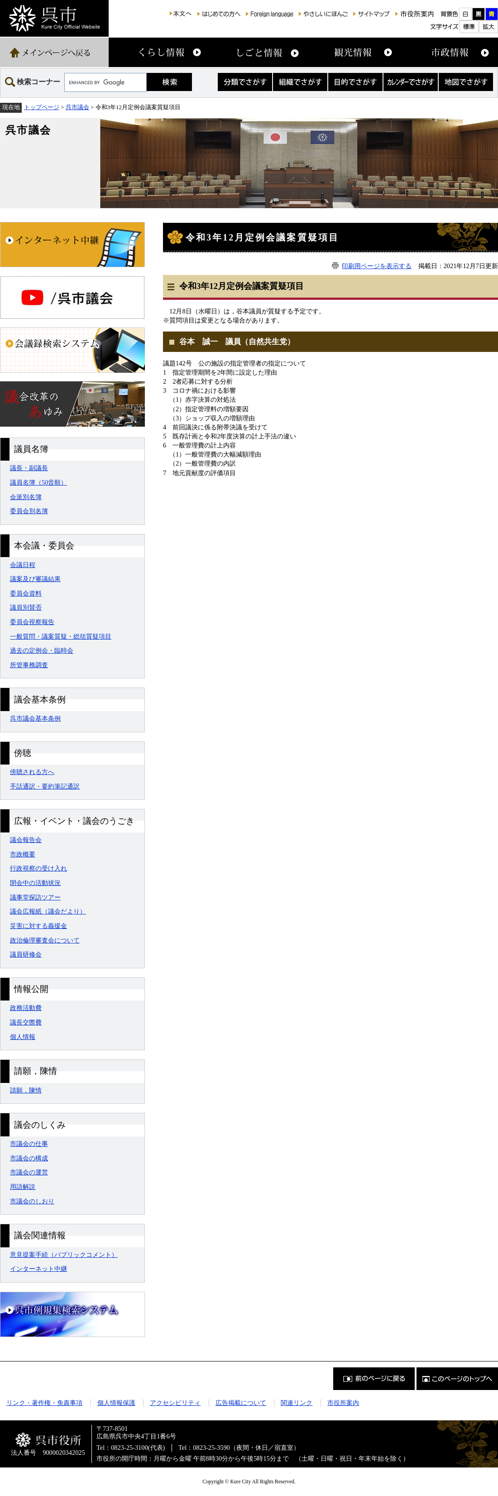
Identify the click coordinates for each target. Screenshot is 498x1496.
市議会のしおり (32, 1201)
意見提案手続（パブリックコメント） (64, 1254)
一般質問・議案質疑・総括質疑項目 (60, 636)
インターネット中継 (38, 1268)
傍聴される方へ (32, 771)
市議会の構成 (29, 1158)
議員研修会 (26, 954)
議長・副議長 (29, 467)
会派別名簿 (26, 496)
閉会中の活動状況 (35, 882)
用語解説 (22, 1186)
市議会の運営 (29, 1172)
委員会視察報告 (32, 621)
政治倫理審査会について (45, 940)
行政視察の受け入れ (38, 868)
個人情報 (22, 1036)
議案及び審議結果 (35, 578)
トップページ (41, 107)
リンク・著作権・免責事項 (44, 1402)
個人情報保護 (116, 1402)
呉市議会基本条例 (35, 718)
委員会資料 (26, 593)
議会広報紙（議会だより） (48, 911)
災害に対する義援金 (38, 925)
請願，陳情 (26, 1090)
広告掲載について (240, 1402)
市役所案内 (343, 1402)
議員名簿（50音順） (38, 482)
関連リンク (296, 1402)
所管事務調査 (29, 665)
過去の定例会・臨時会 (41, 650)
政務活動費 (26, 1007)
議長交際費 (26, 1022)
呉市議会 (77, 107)
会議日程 (22, 564)
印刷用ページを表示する (377, 265)
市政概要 (22, 854)
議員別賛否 (26, 607)
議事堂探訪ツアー (35, 897)
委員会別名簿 (29, 511)
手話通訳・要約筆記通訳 (45, 786)
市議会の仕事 (29, 1143)
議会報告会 (26, 839)
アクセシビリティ (175, 1402)
